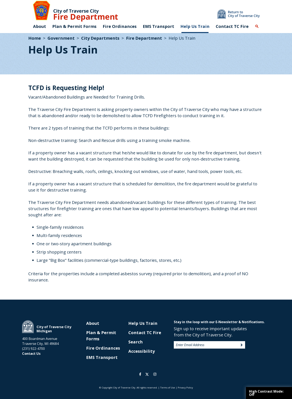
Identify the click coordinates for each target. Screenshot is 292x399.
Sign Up (241, 345)
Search (257, 26)
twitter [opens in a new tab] (147, 374)
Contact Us (31, 353)
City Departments (100, 38)
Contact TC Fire (232, 26)
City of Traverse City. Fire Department (75, 11)
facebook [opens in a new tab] (140, 374)
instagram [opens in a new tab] (155, 374)
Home (34, 38)
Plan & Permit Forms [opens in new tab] (74, 26)
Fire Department (144, 38)
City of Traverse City (28, 326)
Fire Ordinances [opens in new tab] (120, 26)
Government (61, 38)
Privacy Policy (185, 387)
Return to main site (238, 14)
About (39, 26)
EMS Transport (158, 26)
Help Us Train (195, 26)
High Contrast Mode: (266, 393)
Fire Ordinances (103, 348)
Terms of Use (167, 387)
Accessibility (141, 351)
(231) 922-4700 (33, 348)
